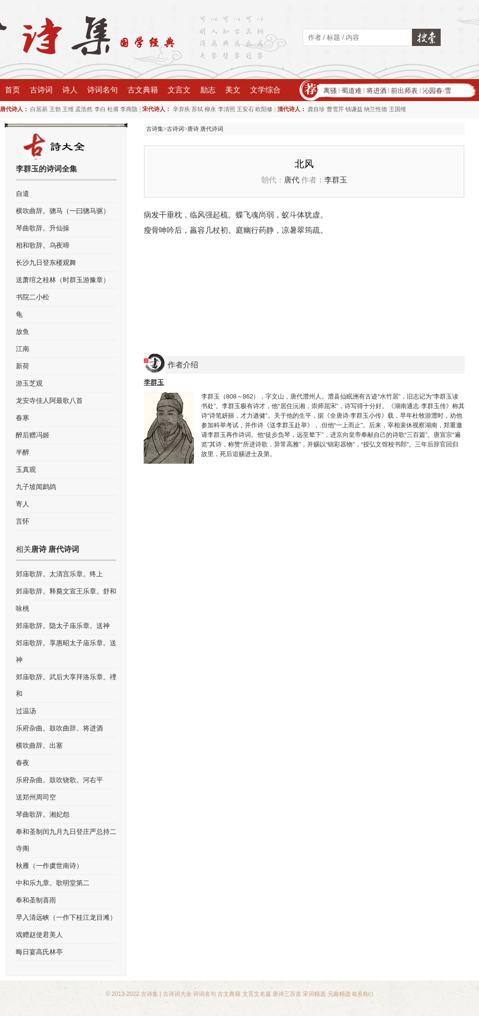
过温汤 (26, 711)
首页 (12, 90)
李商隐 (128, 109)
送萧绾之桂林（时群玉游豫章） (63, 280)
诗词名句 (102, 90)
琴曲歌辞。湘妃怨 (42, 814)
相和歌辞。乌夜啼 (42, 245)
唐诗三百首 (287, 994)
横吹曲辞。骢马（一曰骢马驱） (63, 211)
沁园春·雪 (436, 90)
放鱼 (22, 331)
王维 (68, 109)
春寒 (22, 418)
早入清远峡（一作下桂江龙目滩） (66, 917)
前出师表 (404, 90)
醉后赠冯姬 (32, 435)
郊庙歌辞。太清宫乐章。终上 (59, 574)
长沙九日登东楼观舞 (46, 262)
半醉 (22, 452)
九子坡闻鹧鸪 (36, 487)
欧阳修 (264, 109)
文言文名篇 (256, 994)
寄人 (22, 504)
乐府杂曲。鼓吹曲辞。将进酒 (59, 728)
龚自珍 (316, 109)
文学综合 (265, 90)
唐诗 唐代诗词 (205, 129)
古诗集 (154, 129)
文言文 (179, 90)
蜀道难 (352, 90)
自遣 (22, 193)
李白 (100, 109)
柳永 (210, 109)
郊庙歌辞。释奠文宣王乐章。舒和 (66, 591)
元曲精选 (339, 994)
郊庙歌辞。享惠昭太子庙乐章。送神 (66, 651)
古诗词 (41, 90)
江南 (22, 349)
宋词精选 (314, 994)
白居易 (38, 109)
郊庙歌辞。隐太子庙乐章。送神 (63, 625)
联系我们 (362, 994)
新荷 (22, 366)
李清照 (226, 109)
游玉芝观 (29, 383)
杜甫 (113, 109)
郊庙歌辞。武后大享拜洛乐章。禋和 (66, 685)
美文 (232, 90)
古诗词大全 (177, 994)
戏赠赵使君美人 (39, 934)
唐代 (291, 180)
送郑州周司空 (36, 797)
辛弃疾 (181, 109)
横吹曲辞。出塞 (39, 745)
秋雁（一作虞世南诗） (49, 865)
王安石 (245, 109)
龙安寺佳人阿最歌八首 (49, 400)
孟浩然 (83, 109)
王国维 (397, 109)
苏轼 (197, 109)
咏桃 (22, 608)
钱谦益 (354, 109)
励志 (208, 90)
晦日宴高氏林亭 (39, 952)
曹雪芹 (335, 109)
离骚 (330, 90)
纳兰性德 (375, 109)
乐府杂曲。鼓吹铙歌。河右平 (59, 780)
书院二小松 (32, 297)
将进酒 (376, 90)
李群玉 (335, 180)
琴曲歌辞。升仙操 (42, 228)
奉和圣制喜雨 (36, 900)
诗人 (70, 90)
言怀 (22, 521)
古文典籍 (142, 90)
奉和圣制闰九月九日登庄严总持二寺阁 (66, 840)
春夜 (22, 762)
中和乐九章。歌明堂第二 (53, 883)
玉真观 (26, 469)
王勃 (55, 109)
